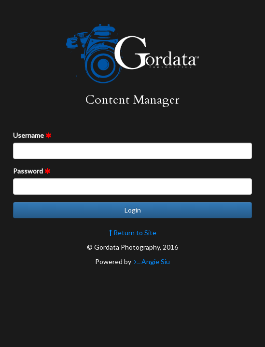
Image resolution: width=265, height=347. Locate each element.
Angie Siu (151, 261)
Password (32, 171)
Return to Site (132, 232)
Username (32, 135)
